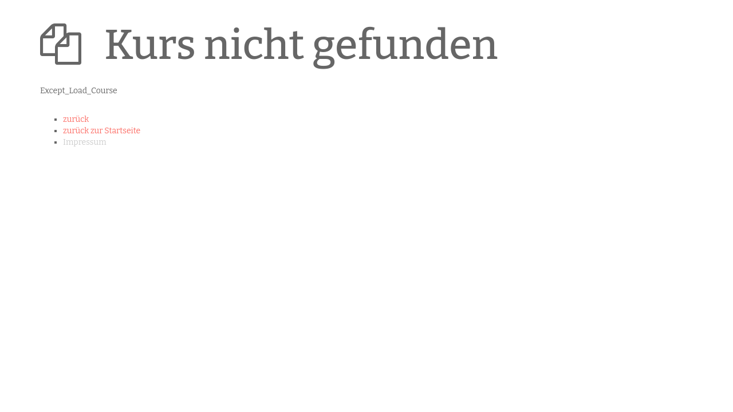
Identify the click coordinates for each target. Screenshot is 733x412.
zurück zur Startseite (101, 131)
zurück (76, 119)
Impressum (85, 142)
